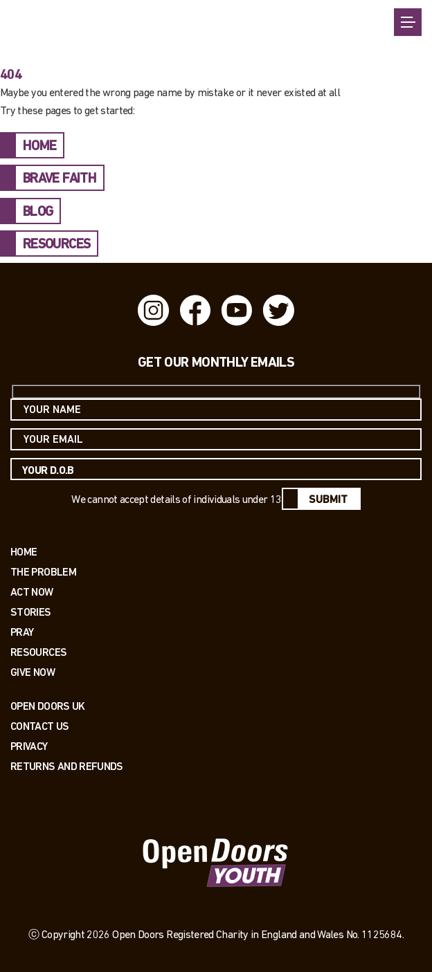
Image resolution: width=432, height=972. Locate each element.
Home (23, 551)
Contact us (39, 726)
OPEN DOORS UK (47, 706)
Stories (30, 611)
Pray (21, 631)
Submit (328, 500)
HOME (39, 147)
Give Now (32, 672)
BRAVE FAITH (59, 179)
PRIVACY (29, 746)
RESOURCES (56, 245)
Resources (38, 652)
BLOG (38, 212)
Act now (31, 591)
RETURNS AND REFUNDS (66, 766)
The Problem (43, 571)
